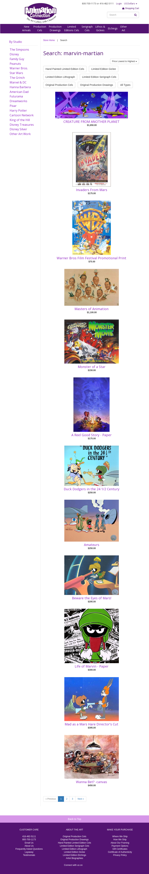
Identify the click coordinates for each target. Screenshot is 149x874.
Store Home (49, 40)
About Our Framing (120, 843)
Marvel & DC (18, 82)
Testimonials (29, 855)
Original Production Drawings (96, 84)
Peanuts (15, 64)
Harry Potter (18, 110)
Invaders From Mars (91, 190)
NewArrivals (26, 28)
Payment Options (120, 846)
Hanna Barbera (20, 87)
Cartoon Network (22, 115)
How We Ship (119, 839)
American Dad (19, 92)
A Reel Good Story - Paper (91, 435)
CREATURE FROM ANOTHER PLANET (91, 121)
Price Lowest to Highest (124, 61)
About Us (29, 846)
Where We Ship (120, 836)
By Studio (15, 42)
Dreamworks (18, 101)
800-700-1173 (29, 839)
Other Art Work (20, 134)
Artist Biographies (74, 858)
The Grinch (17, 78)
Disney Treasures (22, 125)
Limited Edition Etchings (74, 855)
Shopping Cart (130, 8)
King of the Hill (20, 120)
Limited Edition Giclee (103, 68)
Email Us (29, 843)
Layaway (29, 852)
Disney (14, 54)
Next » (81, 799)
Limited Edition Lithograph (60, 76)
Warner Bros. (19, 68)
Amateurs (91, 545)
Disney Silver (18, 129)
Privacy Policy (120, 855)
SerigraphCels (87, 28)
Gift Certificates (119, 849)
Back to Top (74, 819)
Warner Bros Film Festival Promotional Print (91, 258)
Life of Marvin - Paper (91, 666)
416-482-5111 (29, 836)
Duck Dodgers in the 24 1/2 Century (91, 489)
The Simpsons (19, 50)
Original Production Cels (59, 84)
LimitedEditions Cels (71, 28)
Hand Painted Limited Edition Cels (65, 68)
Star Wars (16, 73)
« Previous (51, 799)
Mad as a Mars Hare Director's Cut (91, 724)
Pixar (13, 106)
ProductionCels (39, 28)
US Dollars (130, 3)
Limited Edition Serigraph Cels (99, 76)
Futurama (16, 96)
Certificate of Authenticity (120, 852)
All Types (125, 84)
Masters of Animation (91, 309)
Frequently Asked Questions (29, 849)
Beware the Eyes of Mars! (91, 598)
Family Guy (17, 59)
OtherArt (123, 28)
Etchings (113, 28)
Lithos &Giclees (100, 28)
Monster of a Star (91, 367)
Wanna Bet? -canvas (91, 782)
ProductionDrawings (55, 28)
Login (119, 3)
